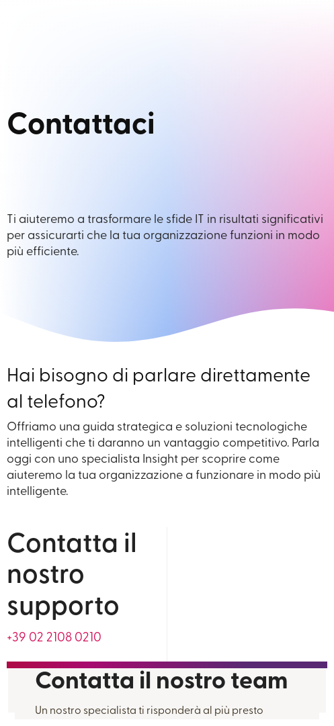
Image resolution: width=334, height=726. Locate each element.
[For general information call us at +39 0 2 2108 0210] (54, 638)
